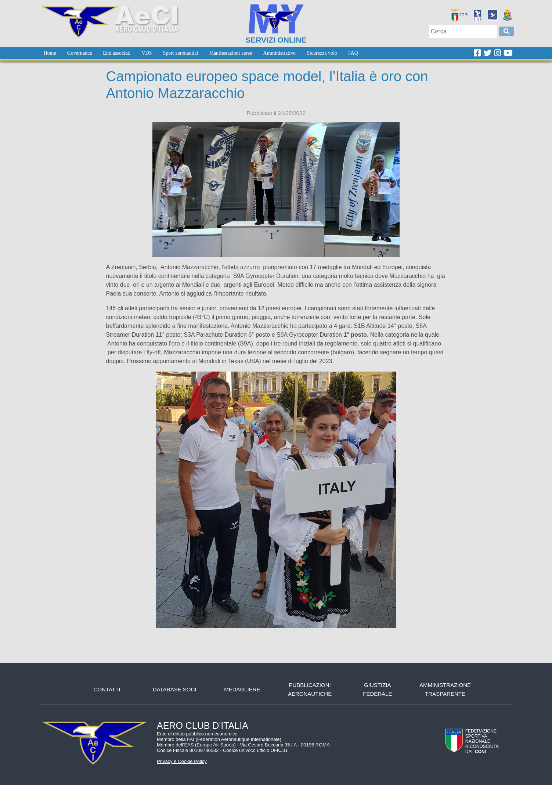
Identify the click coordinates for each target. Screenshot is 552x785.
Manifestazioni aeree (230, 53)
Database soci (174, 689)
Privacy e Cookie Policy (182, 761)
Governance (79, 53)
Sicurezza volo (322, 53)
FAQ (353, 53)
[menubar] (201, 53)
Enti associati (116, 53)
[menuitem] (50, 53)
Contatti (107, 689)
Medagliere (242, 689)
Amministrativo (279, 53)
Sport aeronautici (180, 53)
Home (50, 53)
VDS (146, 53)
